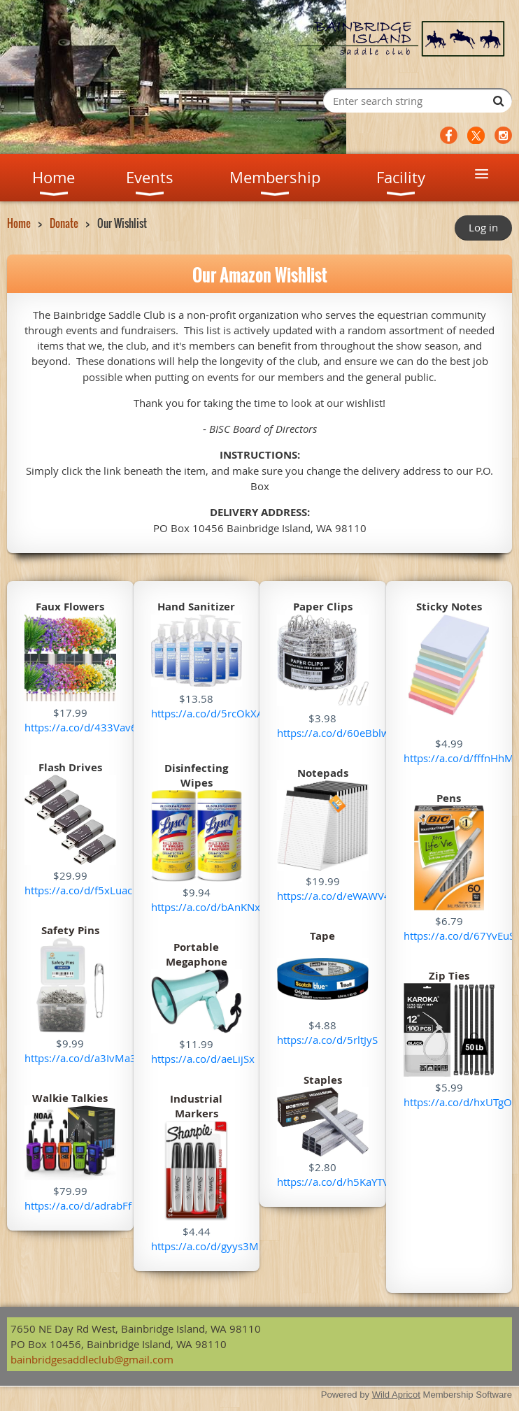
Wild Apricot (396, 1394)
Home (19, 223)
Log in (483, 227)
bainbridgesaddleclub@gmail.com (91, 1359)
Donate (64, 223)
